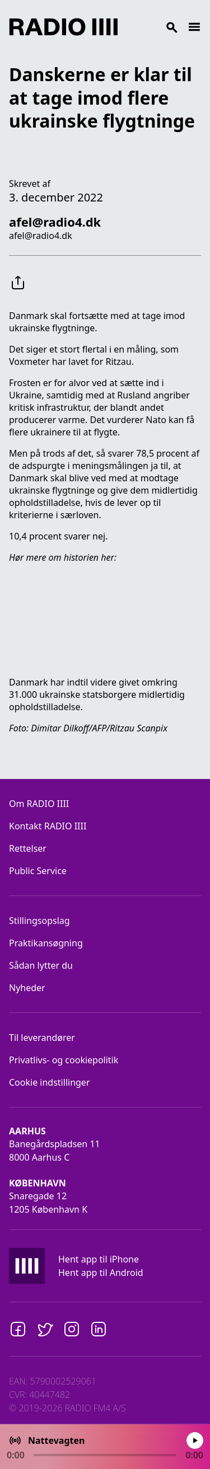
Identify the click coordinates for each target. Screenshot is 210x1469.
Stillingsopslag (39, 920)
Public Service (38, 871)
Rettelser (27, 848)
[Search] (153, 27)
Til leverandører (42, 1037)
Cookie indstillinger (49, 1082)
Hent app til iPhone (98, 1259)
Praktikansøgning (46, 943)
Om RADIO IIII (39, 803)
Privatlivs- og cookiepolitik (63, 1060)
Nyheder (27, 988)
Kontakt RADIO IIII (47, 826)
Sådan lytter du (41, 965)
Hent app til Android (100, 1272)
